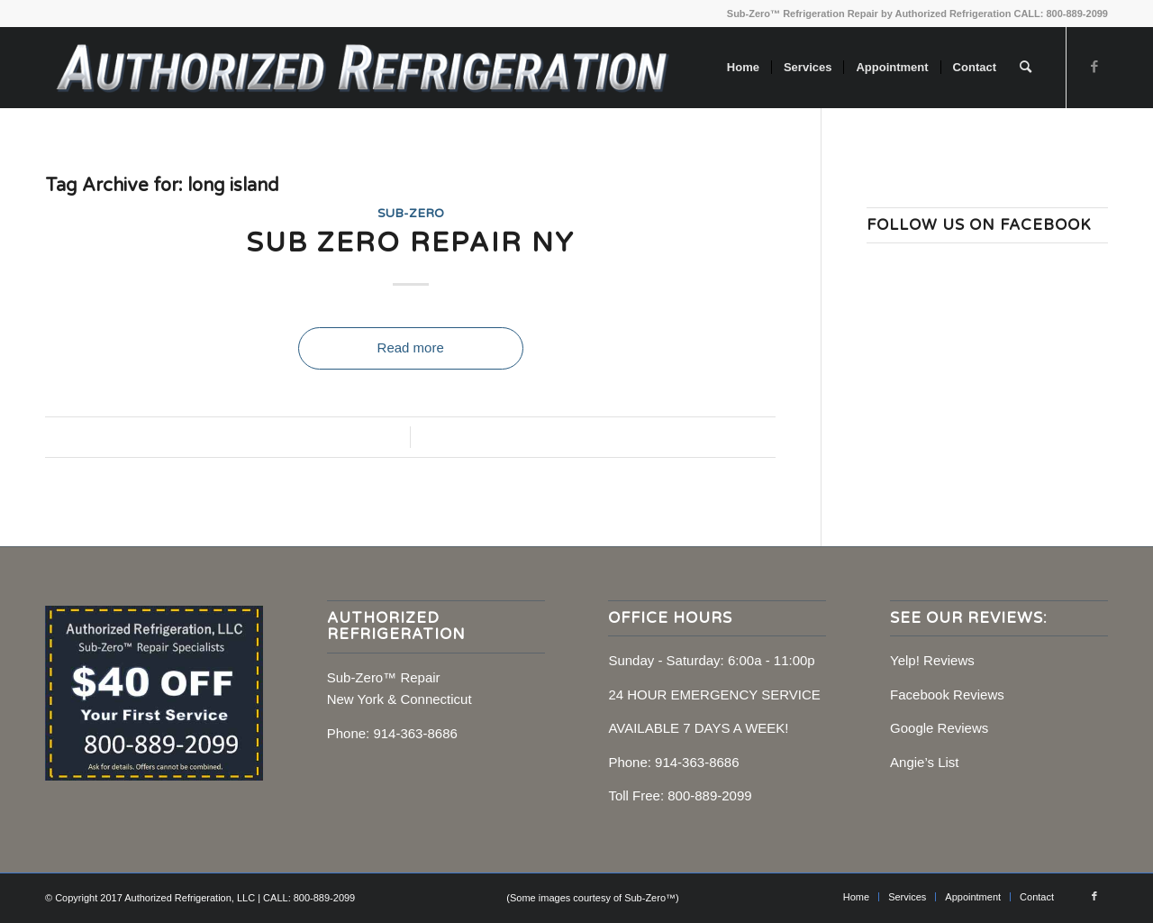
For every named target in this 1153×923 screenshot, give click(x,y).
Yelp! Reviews (932, 660)
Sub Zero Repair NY (410, 243)
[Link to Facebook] (1094, 66)
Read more (410, 347)
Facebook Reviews (947, 694)
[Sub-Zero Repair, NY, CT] (361, 67)
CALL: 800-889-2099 (1060, 13)
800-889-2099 (709, 795)
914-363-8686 (415, 733)
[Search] (1025, 67)
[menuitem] (743, 67)
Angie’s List (924, 762)
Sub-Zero (410, 213)
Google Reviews (939, 728)
